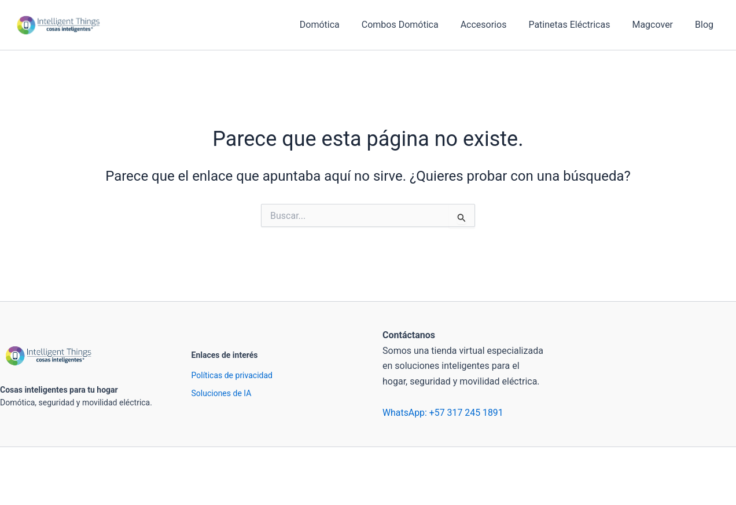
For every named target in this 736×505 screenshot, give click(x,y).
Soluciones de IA (222, 393)
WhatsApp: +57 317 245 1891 (443, 412)
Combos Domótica (415, 24)
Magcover (657, 24)
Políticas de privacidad (232, 375)
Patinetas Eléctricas (578, 24)
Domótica (339, 24)
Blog (706, 24)
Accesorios (496, 24)
